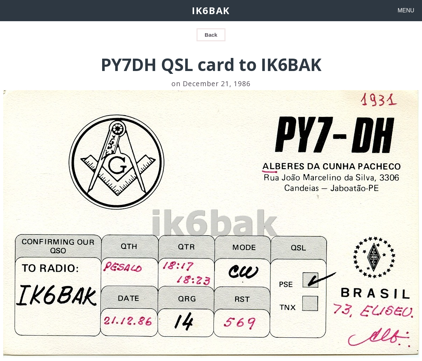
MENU (406, 10)
